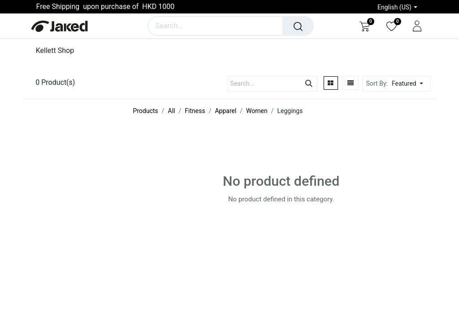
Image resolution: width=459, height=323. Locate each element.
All (171, 110)
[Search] (298, 26)
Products (145, 110)
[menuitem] (58, 50)
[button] (410, 83)
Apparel (225, 110)
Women (257, 110)
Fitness (195, 110)
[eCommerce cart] (364, 26)
